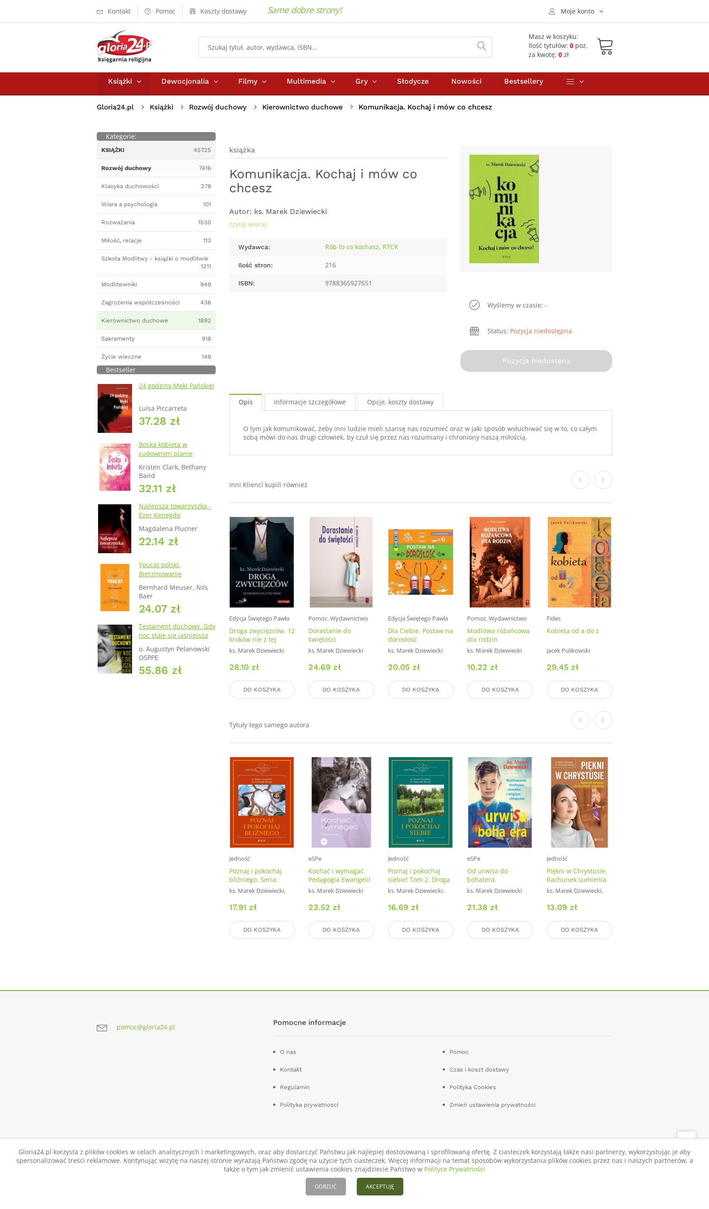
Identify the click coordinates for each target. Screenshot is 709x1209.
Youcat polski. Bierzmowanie (160, 573)
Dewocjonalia (185, 85)
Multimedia (306, 85)
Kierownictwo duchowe (309, 111)
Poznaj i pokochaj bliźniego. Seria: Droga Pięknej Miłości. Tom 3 (255, 885)
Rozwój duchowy (221, 111)
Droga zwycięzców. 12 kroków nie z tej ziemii (262, 642)
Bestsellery (523, 85)
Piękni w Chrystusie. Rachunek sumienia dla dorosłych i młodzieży (577, 885)
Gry (361, 85)
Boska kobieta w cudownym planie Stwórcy (166, 457)
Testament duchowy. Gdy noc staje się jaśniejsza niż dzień (177, 639)
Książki (120, 85)
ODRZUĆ (326, 1186)
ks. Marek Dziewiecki (290, 215)
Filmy (247, 85)
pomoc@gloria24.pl (146, 1027)
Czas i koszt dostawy (479, 1069)
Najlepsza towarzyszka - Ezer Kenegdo (175, 514)
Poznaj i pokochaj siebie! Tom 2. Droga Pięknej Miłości (419, 881)
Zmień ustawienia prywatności (492, 1104)
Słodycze (413, 85)
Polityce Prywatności (454, 1169)
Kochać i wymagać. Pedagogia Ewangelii (339, 876)
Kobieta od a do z (573, 633)
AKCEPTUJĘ (380, 1186)
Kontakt (291, 1069)
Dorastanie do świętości (329, 637)
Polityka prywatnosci (309, 1104)
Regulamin (295, 1087)
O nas (288, 1051)
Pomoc (459, 1051)
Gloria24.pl (116, 111)
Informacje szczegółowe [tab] (310, 404)
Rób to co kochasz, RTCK (361, 251)
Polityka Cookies (472, 1087)
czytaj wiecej (248, 228)
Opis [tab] (246, 404)
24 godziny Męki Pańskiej (176, 389)
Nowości (466, 85)
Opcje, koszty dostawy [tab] (400, 404)
